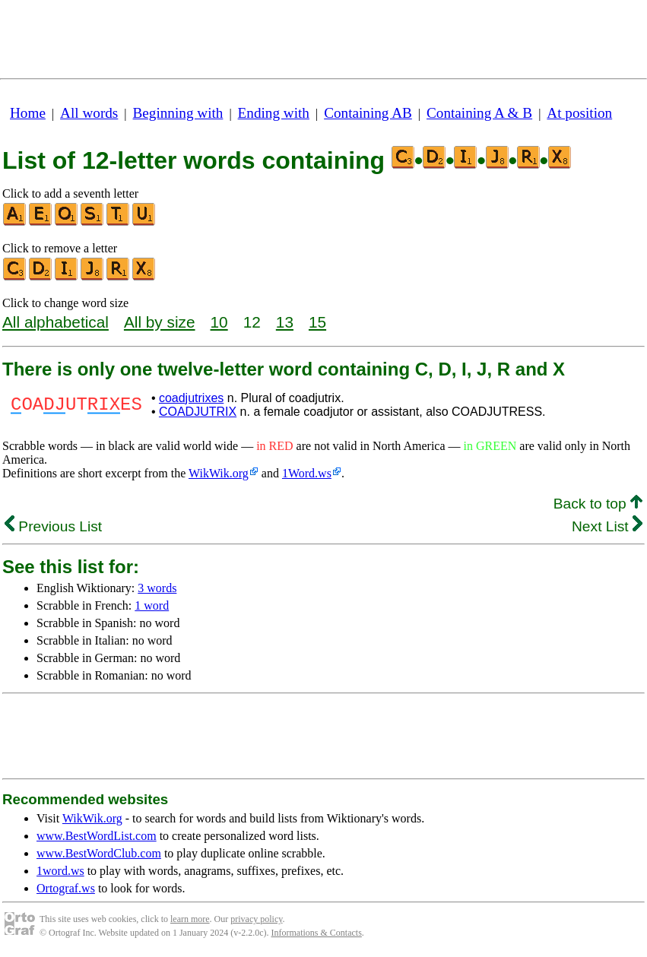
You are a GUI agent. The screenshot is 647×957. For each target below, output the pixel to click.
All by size (159, 322)
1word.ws (60, 870)
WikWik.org (219, 473)
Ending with (273, 113)
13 (284, 322)
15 (317, 322)
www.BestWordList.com (96, 835)
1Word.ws (306, 473)
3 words (157, 587)
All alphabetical (55, 322)
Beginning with (178, 113)
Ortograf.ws (65, 888)
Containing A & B (479, 113)
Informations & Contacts (316, 932)
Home (28, 113)
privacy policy (256, 919)
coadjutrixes (191, 397)
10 (219, 322)
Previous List (53, 526)
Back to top (597, 504)
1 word (152, 605)
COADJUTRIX (197, 411)
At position (579, 113)
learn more (190, 919)
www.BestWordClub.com (98, 853)
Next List (607, 526)
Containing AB (368, 113)
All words (89, 113)
